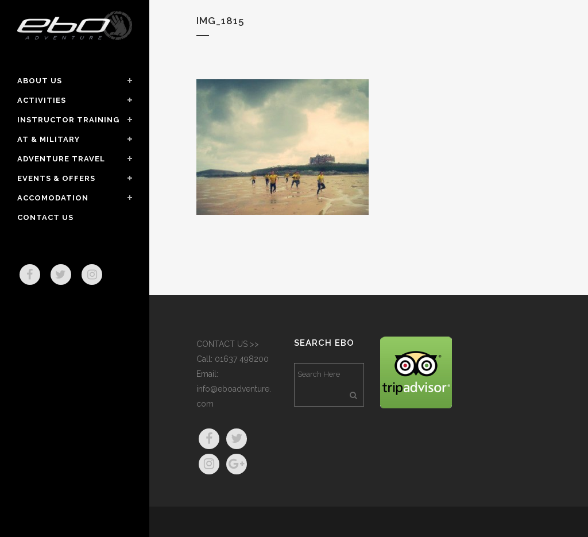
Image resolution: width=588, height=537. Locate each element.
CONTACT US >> (227, 344)
